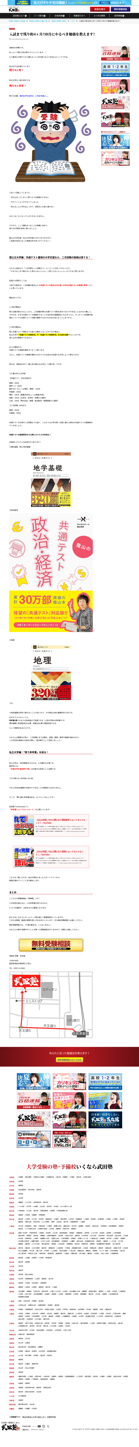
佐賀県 (11, 1395)
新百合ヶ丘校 (52, 1257)
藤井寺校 (57, 1328)
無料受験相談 (120, 9)
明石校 (49, 1332)
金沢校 (21, 1273)
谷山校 (33, 1416)
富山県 (11, 1269)
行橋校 (115, 1387)
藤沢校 (46, 1251)
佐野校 (55, 1209)
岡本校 (40, 1335)
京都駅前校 (30, 1318)
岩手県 (11, 1183)
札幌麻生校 (53, 1175)
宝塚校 (71, 1332)
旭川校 (61, 1175)
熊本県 (11, 1403)
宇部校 (37, 1366)
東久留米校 (71, 1244)
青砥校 (119, 1241)
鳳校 (20, 1325)
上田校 (38, 1286)
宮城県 (11, 1188)
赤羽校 (63, 1235)
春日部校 (67, 1218)
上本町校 (83, 1322)
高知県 (11, 1383)
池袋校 (43, 1233)
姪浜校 (101, 1387)
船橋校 (85, 1225)
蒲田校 (21, 1244)
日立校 (44, 1205)
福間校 (62, 1390)
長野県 (11, 1286)
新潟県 (11, 1264)
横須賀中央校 (81, 1251)
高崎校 (21, 1214)
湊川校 (21, 1335)
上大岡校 (64, 1254)
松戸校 (78, 1225)
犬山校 (112, 1302)
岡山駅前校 (33, 1357)
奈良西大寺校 (24, 1340)
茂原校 (21, 1228)
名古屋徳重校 (49, 1302)
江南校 (89, 1302)
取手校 (51, 1205)
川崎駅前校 (33, 1260)
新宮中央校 (124, 1387)
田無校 (84, 1238)
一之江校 (29, 1244)
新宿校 (75, 1233)
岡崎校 (30, 1299)
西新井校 (113, 1244)
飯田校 (46, 1286)
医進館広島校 (54, 1361)
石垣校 (35, 1421)
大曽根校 (22, 1302)
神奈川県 (12, 1251)
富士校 (50, 1295)
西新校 (63, 1387)
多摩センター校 (95, 1238)
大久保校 (63, 1335)
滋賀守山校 (33, 1314)
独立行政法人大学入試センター (34, 1429)
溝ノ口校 (48, 1254)
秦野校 (107, 1254)
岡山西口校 (23, 1357)
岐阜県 (11, 1290)
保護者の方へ (79, 16)
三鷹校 (91, 1241)
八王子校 (100, 1233)
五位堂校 (52, 1340)
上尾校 (91, 1218)
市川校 (21, 1225)
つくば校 (22, 1205)
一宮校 (114, 1299)
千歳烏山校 (107, 1238)
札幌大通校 (92, 1175)
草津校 (52, 1314)
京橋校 (66, 1325)
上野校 (44, 1238)
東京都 (11, 1233)
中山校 (40, 1254)
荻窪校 (115, 1233)
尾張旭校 (81, 1302)
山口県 (11, 1366)
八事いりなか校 (58, 1299)
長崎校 (21, 1399)
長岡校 (35, 1264)
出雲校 (28, 1353)
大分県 (11, 1408)
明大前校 (116, 1235)
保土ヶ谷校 (23, 1260)
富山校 (21, 1269)
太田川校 (38, 1299)
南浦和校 (83, 1218)
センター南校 (117, 1254)
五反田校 (88, 1244)
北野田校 (22, 1328)
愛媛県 (11, 1379)
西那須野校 (46, 1209)
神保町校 (36, 1238)
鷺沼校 (112, 1257)
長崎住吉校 (49, 1399)
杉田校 (120, 1257)
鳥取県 (11, 1348)
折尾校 (35, 1390)
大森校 (21, 1241)
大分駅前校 (23, 1408)
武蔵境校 (97, 1244)
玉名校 (40, 1403)
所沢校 (42, 1218)
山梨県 (11, 1282)
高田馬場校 (67, 1233)
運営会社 (30, 1444)
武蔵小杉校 (124, 1251)
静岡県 (11, 1295)
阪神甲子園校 (108, 1332)
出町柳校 (86, 1318)
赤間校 (21, 1390)
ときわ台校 (61, 1244)
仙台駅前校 (23, 1188)
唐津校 (28, 1395)
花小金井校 (40, 1247)
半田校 (121, 1299)
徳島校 (21, 1370)
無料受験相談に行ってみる (69, 1057)
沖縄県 (11, 1421)
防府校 (51, 1366)
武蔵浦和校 (85, 1221)
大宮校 (28, 1218)
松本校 (21, 1286)
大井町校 (90, 1235)
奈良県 (11, 1340)
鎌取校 (68, 1228)
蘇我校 (85, 1228)
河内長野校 (43, 1325)
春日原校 (93, 1387)
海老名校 (62, 1257)
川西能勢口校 (31, 1335)
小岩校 (21, 1238)
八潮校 (94, 1221)
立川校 (58, 1233)
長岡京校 (77, 1318)
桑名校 (42, 1309)
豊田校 (107, 1299)
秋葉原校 (83, 1241)
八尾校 (107, 1322)
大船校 (88, 1257)
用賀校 (28, 1241)
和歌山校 (22, 1344)
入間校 (121, 1218)
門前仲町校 (35, 1233)
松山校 (21, 1379)
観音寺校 (36, 1374)
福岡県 (11, 1387)
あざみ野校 (37, 1251)
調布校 (81, 1235)
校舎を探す (99, 9)
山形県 (11, 1196)
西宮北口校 (40, 1332)
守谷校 (58, 1205)
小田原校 (63, 1251)
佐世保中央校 (31, 1399)
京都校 (21, 1318)
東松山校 (36, 1221)
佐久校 (53, 1286)
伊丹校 (56, 1332)
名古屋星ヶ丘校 (79, 1299)
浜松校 (28, 1295)
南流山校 (101, 1225)
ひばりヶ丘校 (62, 1241)
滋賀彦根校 (44, 1314)
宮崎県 (11, 1412)
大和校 (90, 1251)
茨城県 (11, 1205)
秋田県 (11, 1192)
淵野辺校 (96, 1257)
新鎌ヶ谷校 (61, 1225)
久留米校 (48, 1387)
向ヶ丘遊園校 (31, 1254)
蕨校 (63, 1221)
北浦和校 (106, 1218)
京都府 (11, 1318)
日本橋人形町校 (39, 1241)
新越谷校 (51, 1218)
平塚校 (71, 1251)
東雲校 (121, 1244)
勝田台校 (70, 1225)
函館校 (68, 1175)
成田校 (92, 1225)
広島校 (21, 1361)
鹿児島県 (12, 1416)
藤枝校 (42, 1295)
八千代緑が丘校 (39, 1228)
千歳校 (76, 1175)
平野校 (28, 1322)
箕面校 (26, 1325)
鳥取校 (21, 1348)
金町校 (37, 1235)
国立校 (105, 1244)
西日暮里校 (73, 1241)
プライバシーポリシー (44, 1444)
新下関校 (29, 1366)
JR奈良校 (61, 1340)
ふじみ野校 (55, 1221)
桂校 (107, 1318)
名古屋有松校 (24, 1305)
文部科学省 (51, 1429)
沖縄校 (28, 1421)
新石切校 (31, 1328)
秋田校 (21, 1192)
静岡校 (21, 1295)
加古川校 (79, 1332)
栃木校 (37, 1209)
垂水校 (55, 1335)
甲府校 (21, 1282)
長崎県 (11, 1399)
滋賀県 (11, 1314)
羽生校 (69, 1221)
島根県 (11, 1353)
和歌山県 (12, 1344)
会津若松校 (39, 1201)
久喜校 (114, 1218)
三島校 (57, 1295)
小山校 (30, 1209)
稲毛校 (28, 1228)
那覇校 (21, 1421)
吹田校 (33, 1325)
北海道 (11, 1175)
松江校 (21, 1353)
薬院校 (28, 1390)
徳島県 (11, 1370)
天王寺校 (36, 1322)
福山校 (28, 1361)
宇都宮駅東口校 (65, 1209)
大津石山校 (23, 1314)
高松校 (21, 1374)
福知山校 (115, 1318)
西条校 (35, 1361)
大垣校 (28, 1290)
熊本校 (21, 1403)
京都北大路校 (52, 1318)
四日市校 (27, 1309)
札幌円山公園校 (40, 1175)
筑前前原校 (53, 1390)
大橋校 (108, 1387)
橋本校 (106, 1251)
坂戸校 (76, 1221)
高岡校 (28, 1269)
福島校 (21, 1201)
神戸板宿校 (89, 1332)
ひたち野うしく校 (70, 1205)
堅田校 (60, 1314)
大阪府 (11, 1322)
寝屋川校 (74, 1322)
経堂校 (80, 1244)
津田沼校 (43, 1225)
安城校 (58, 1302)
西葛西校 (84, 1233)
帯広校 (83, 1175)
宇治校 (93, 1318)
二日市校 (84, 1387)
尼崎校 (71, 1335)
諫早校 (40, 1399)
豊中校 (66, 1322)
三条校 (42, 1264)
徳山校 (44, 1366)
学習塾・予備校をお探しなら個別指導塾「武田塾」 (101, 1443)
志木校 (75, 1218)
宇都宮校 (22, 1209)
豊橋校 (89, 1299)
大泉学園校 (76, 1238)
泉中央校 (32, 1188)
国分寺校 (125, 1235)
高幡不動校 (51, 1241)
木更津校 (109, 1225)
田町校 (92, 1233)
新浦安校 (29, 1225)
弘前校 (21, 1179)
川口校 (35, 1218)
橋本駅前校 (32, 1344)
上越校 (28, 1264)
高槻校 (59, 1322)
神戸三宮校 (30, 1332)
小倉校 (31, 1387)
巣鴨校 (44, 1235)
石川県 (11, 1273)
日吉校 (21, 1254)
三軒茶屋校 (124, 1233)
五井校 (61, 1228)
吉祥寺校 (107, 1235)
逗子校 (31, 1257)
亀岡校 (101, 1318)
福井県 (11, 1277)
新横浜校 (54, 1251)
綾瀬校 (44, 1244)
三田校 (97, 1332)
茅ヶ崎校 (105, 1257)
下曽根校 (43, 1390)
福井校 (21, 1277)
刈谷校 (68, 1299)
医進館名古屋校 (36, 1305)
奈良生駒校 (42, 1340)
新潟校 (21, 1264)
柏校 (36, 1225)
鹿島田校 (80, 1257)
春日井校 (47, 1299)
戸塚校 (56, 1254)
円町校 (68, 1318)
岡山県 (11, 1357)
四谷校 (108, 1233)
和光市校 (45, 1221)
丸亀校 (28, 1374)
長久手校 (38, 1302)
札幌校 (21, 1175)
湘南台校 (92, 1254)
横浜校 (28, 1251)
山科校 (61, 1318)
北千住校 (98, 1235)
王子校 (37, 1244)
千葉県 (11, 1225)
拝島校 (115, 1238)
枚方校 (51, 1322)
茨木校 (114, 1322)
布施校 (84, 1325)
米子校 (28, 1348)
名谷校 (78, 1335)
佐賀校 (21, 1395)
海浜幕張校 (119, 1225)
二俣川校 (83, 1254)
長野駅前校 (30, 1286)
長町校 (40, 1188)
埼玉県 (11, 1218)
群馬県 (11, 1214)
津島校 (119, 1302)
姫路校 (21, 1332)
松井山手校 (40, 1318)
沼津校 (35, 1295)
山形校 (21, 1196)
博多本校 (39, 1387)
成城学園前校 (54, 1235)
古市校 (91, 1325)
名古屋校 (22, 1299)
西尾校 (65, 1302)
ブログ (12, 29)
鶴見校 (100, 1254)
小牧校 (30, 1302)
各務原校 (45, 1290)
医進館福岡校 (74, 1387)
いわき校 (29, 1201)
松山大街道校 (31, 1379)
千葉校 (51, 1225)
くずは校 (111, 1325)
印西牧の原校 (52, 1228)
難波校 (59, 1325)
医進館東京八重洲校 (26, 1247)
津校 (20, 1309)
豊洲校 (51, 1244)
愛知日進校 (98, 1299)
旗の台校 (99, 1241)
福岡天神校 (23, 1387)
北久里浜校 (40, 1257)
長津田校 (71, 1257)
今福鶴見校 (75, 1325)
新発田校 (51, 1264)
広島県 (11, 1361)
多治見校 (36, 1290)
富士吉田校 (30, 1282)
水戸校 (29, 1205)
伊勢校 (35, 1309)
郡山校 (47, 1201)
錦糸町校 (22, 1235)
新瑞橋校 (97, 1302)
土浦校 (37, 1205)
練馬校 (30, 1235)
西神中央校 (119, 1332)
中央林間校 (23, 1257)
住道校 (91, 1322)
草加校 (98, 1218)
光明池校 (39, 1328)
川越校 (59, 1218)
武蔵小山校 (65, 1238)
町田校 (50, 1233)
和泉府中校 (121, 1325)
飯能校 (28, 1221)
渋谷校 (28, 1238)
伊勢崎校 (43, 1214)
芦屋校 (63, 1332)
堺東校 (44, 1322)
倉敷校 (42, 1357)
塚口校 (47, 1335)
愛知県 (11, 1299)
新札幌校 (29, 1175)
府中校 (123, 1238)
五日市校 (43, 1361)
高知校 (21, 1383)
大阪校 (21, 1322)
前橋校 (35, 1214)
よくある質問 (99, 16)
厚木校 (21, 1251)
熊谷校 (21, 1218)
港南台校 (115, 1251)
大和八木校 (71, 1340)
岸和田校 (99, 1322)
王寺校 (33, 1340)
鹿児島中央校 (24, 1416)
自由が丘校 (73, 1235)
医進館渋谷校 (110, 1241)
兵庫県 (11, 1332)
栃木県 (11, 1209)
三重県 (11, 1309)
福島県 (11, 1201)
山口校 (21, 1366)
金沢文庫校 (74, 1254)
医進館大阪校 (101, 1325)
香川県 (11, 1374)
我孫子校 (77, 1228)
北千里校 (48, 1328)
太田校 (28, 1214)
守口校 (51, 1325)
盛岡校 (21, 1183)
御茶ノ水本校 (23, 1233)
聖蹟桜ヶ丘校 (54, 1238)
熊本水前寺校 (31, 1403)
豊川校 (105, 1302)
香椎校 (56, 1387)
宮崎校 (21, 1412)
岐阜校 (21, 1290)
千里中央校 (123, 1322)
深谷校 (21, 1221)
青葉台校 (98, 1251)
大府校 (72, 1302)
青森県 (11, 1179)
